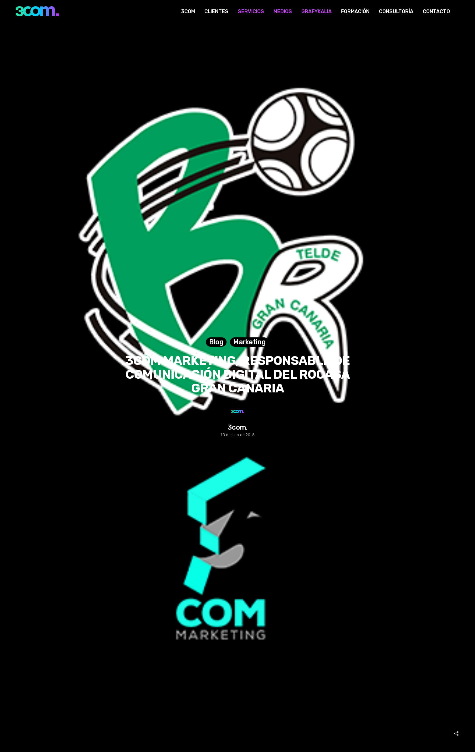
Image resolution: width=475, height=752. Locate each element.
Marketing (249, 342)
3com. (237, 427)
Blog (216, 342)
